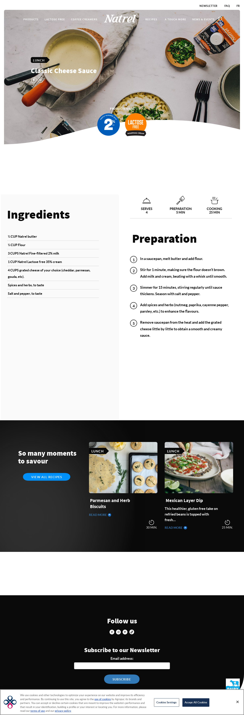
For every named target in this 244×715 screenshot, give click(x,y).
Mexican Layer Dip (184, 500)
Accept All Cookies (196, 702)
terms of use (37, 710)
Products (30, 19)
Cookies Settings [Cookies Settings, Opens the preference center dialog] (166, 702)
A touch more (175, 19)
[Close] (237, 702)
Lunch (38, 60)
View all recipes (46, 477)
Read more (98, 515)
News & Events (203, 19)
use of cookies (102, 699)
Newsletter (209, 5)
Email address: (122, 658)
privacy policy (63, 710)
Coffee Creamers (84, 19)
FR (238, 5)
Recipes (151, 19)
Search (221, 19)
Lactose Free (54, 19)
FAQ (227, 5)
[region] (122, 702)
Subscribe (122, 679)
